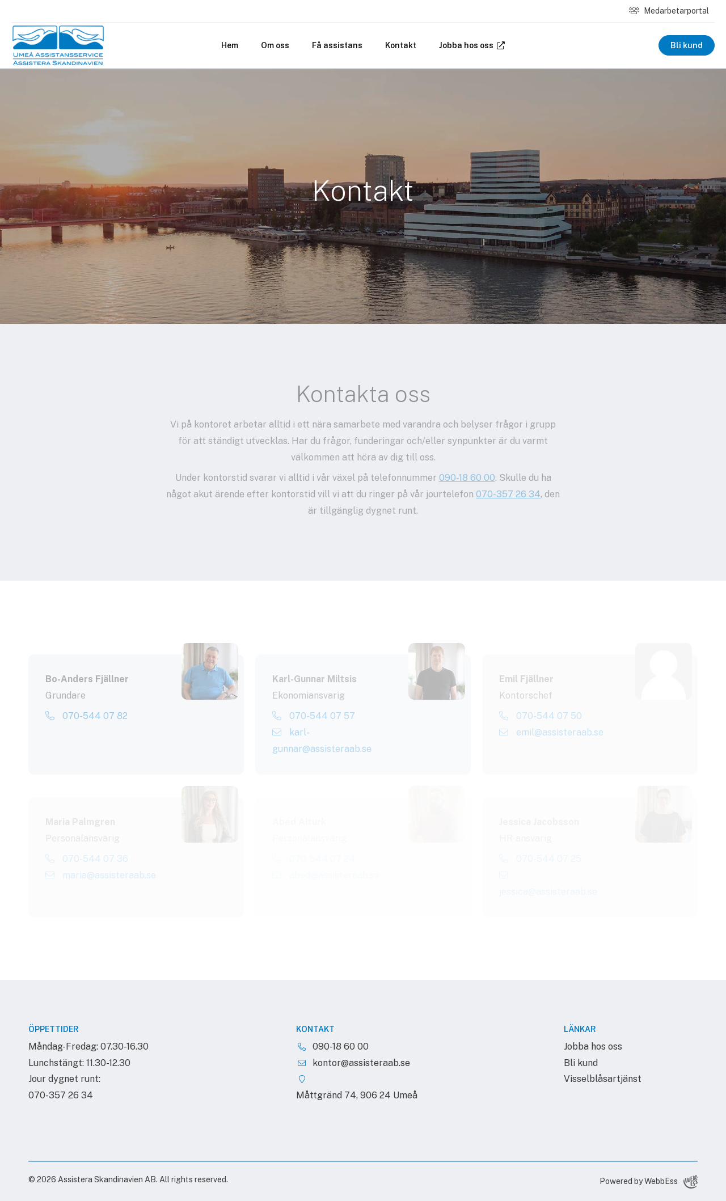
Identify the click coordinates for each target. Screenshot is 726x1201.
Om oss (275, 45)
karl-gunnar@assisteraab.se (322, 740)
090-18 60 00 (467, 477)
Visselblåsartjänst (602, 1078)
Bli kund (686, 45)
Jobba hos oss (472, 45)
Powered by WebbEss (649, 1182)
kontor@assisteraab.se (361, 1063)
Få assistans (337, 45)
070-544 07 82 (86, 716)
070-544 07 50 (540, 716)
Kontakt (400, 45)
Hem (229, 45)
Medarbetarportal (669, 10)
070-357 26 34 (508, 494)
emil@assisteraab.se (551, 732)
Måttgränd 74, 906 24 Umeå (356, 1095)
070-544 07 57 (313, 716)
